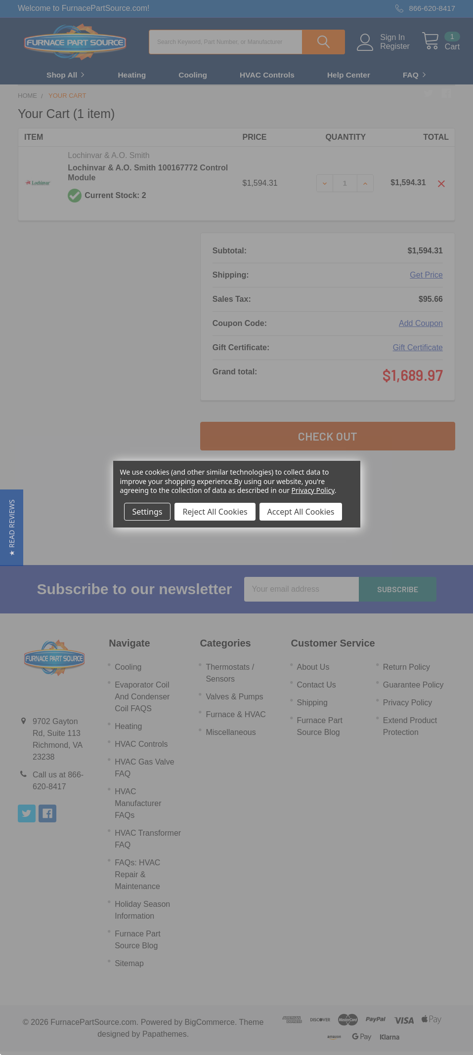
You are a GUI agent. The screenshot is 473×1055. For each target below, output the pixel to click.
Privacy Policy (313, 490)
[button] (11, 527)
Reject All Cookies (214, 511)
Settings (147, 511)
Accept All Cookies (301, 511)
